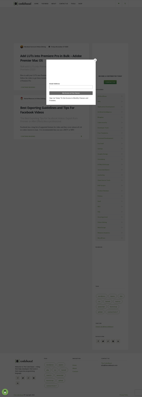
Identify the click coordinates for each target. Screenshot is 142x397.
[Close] (95, 60)
